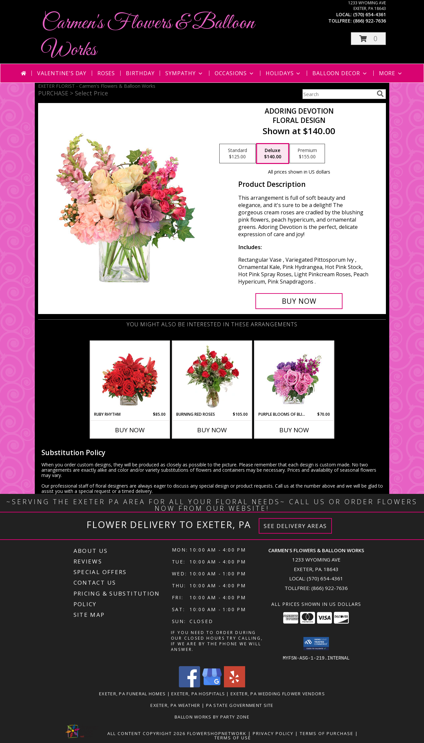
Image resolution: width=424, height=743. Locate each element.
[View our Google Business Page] (212, 685)
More (391, 73)
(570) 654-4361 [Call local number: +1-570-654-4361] (369, 14)
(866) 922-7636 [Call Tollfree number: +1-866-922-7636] (329, 588)
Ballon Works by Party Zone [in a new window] (212, 716)
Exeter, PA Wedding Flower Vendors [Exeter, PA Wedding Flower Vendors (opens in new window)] (278, 693)
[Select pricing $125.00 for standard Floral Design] (237, 153)
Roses (106, 73)
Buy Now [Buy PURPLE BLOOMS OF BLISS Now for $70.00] (294, 430)
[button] (368, 38)
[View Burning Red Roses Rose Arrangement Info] (212, 376)
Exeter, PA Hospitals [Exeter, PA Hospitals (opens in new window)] (198, 693)
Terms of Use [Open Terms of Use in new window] (232, 737)
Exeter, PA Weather (175, 705)
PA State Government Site (240, 705)
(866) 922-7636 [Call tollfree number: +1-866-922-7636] (369, 21)
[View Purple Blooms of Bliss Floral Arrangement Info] (294, 376)
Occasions (235, 73)
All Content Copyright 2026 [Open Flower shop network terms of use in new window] (146, 733)
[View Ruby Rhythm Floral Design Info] (130, 376)
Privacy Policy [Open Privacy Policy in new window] (273, 733)
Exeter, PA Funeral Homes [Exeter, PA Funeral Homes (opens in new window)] (132, 693)
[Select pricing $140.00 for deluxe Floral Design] (272, 153)
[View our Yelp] (234, 685)
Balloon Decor (340, 73)
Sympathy (184, 73)
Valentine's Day (61, 73)
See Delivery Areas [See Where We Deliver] (295, 526)
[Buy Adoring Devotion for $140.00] (299, 301)
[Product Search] (338, 94)
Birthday (140, 73)
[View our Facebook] (189, 685)
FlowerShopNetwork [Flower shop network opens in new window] (216, 733)
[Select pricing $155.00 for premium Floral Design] (307, 153)
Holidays (283, 73)
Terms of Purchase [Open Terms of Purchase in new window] (326, 733)
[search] (380, 93)
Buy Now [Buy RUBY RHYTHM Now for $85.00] (130, 430)
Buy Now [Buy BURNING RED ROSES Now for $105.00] (212, 430)
